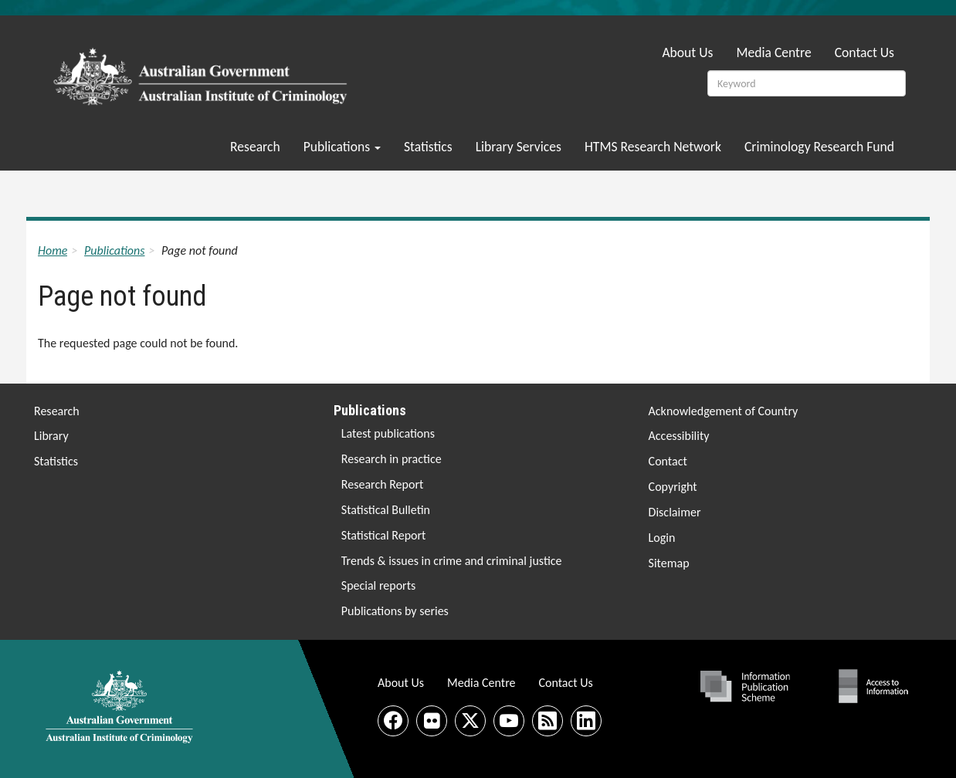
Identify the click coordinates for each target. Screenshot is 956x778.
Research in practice (391, 459)
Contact (668, 461)
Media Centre (773, 52)
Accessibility (679, 435)
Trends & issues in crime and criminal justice (451, 560)
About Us (687, 52)
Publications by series (395, 611)
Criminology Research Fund (819, 146)
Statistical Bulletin (385, 509)
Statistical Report (383, 535)
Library (51, 435)
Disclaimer (675, 512)
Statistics (428, 146)
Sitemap (669, 563)
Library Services (518, 146)
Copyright (673, 486)
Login (662, 537)
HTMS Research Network (653, 146)
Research (255, 146)
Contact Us (864, 52)
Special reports (378, 585)
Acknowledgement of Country (723, 411)
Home (52, 250)
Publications (342, 146)
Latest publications (388, 433)
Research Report (382, 484)
